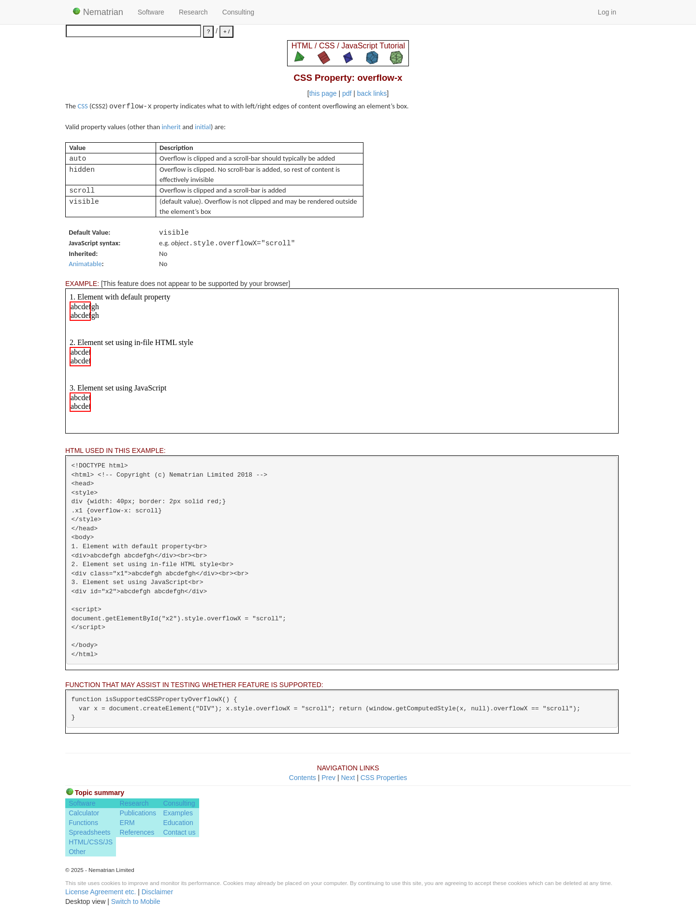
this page (323, 93)
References (137, 832)
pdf (346, 93)
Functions (83, 822)
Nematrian (97, 12)
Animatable (85, 263)
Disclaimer (157, 892)
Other (77, 852)
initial (203, 126)
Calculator (84, 813)
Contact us (179, 832)
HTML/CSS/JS (91, 842)
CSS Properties (384, 777)
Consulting (238, 12)
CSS (82, 106)
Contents (302, 777)
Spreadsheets (89, 832)
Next (348, 777)
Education (178, 822)
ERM (127, 822)
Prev (328, 777)
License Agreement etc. (100, 892)
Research (193, 12)
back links (372, 93)
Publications (138, 813)
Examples (177, 813)
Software (151, 12)
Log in (607, 12)
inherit (171, 126)
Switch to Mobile (135, 901)
